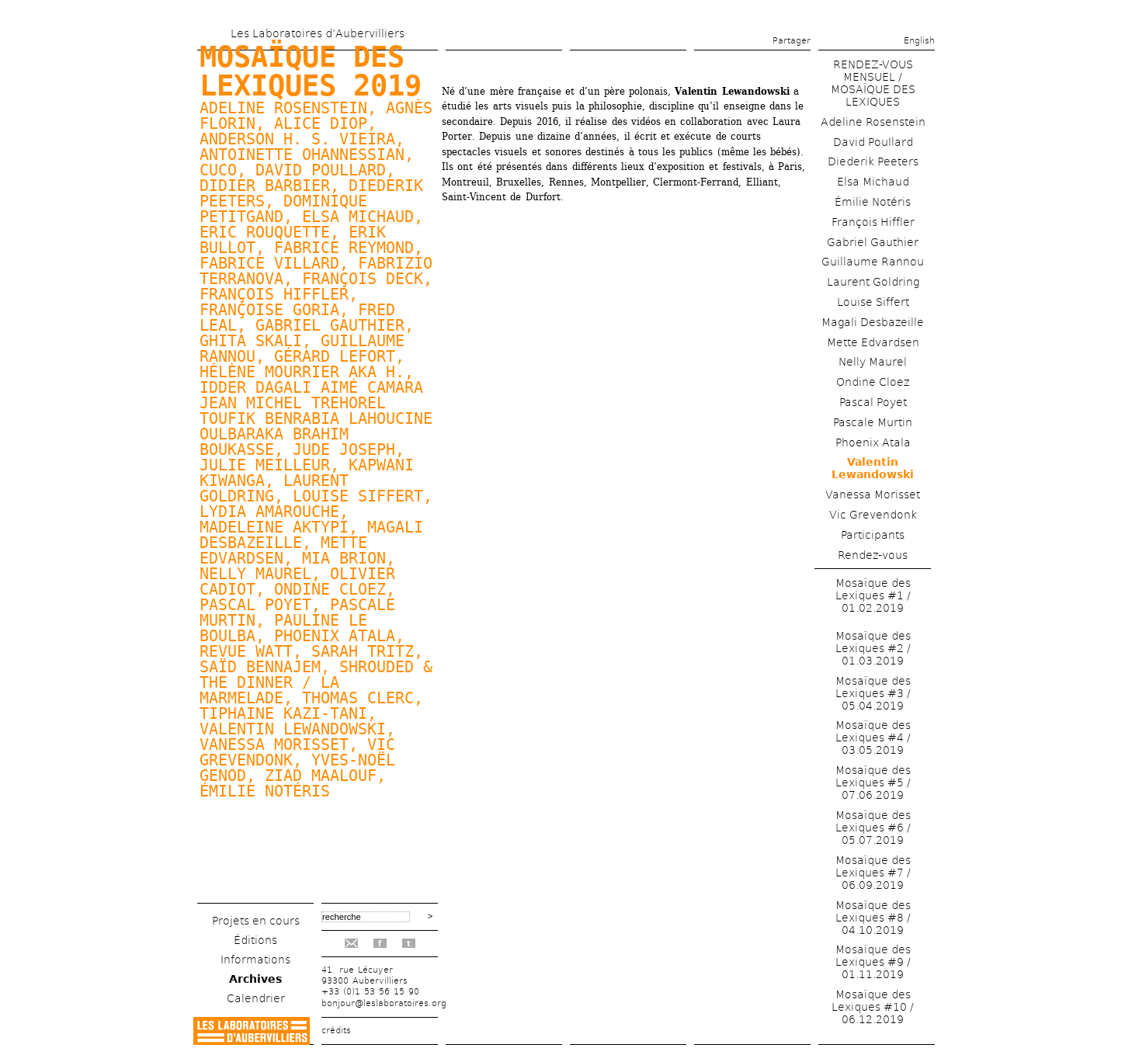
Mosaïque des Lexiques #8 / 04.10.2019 (873, 917)
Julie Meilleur (265, 465)
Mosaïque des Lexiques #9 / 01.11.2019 (873, 961)
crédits (336, 1031)
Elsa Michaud (358, 216)
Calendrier (256, 998)
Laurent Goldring (873, 282)
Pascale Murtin (872, 422)
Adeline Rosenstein (873, 122)
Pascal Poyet (255, 604)
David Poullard (320, 170)
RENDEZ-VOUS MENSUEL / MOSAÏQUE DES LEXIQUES (873, 83)
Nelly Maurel (255, 573)
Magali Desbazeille (872, 322)
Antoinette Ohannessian (302, 154)
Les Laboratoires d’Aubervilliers (318, 33)
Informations (255, 959)
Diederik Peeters (873, 161)
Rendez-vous (873, 555)
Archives (255, 979)
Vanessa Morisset (872, 494)
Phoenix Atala (334, 635)
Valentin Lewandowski (293, 729)
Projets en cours (256, 920)
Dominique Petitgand (283, 209)
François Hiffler (873, 222)
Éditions (255, 940)
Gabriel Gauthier (330, 325)
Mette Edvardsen (873, 342)
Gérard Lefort (334, 356)
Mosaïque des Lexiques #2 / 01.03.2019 (873, 648)
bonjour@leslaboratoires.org (383, 1003)
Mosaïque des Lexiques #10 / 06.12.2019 (873, 1007)
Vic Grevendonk (873, 514)
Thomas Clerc (358, 698)
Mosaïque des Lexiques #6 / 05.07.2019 (873, 827)
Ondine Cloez (330, 589)
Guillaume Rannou (872, 261)
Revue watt (246, 651)
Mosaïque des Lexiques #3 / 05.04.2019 (873, 693)
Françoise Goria (269, 309)
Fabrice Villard (269, 263)
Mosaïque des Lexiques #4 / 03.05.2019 (873, 737)
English (919, 41)
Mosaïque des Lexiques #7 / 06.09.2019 (873, 872)
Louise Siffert (358, 496)
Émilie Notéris (265, 791)
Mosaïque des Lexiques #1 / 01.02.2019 (873, 595)
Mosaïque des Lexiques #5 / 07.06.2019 (873, 782)
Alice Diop (320, 123)
